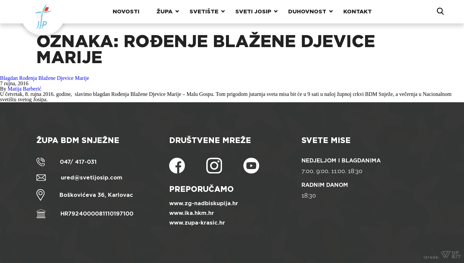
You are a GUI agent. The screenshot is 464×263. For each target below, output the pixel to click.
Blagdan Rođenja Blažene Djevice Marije (44, 78)
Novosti (126, 11)
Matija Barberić (24, 89)
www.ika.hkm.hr (191, 213)
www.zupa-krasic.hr (197, 223)
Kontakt (357, 11)
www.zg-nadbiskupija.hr (203, 203)
